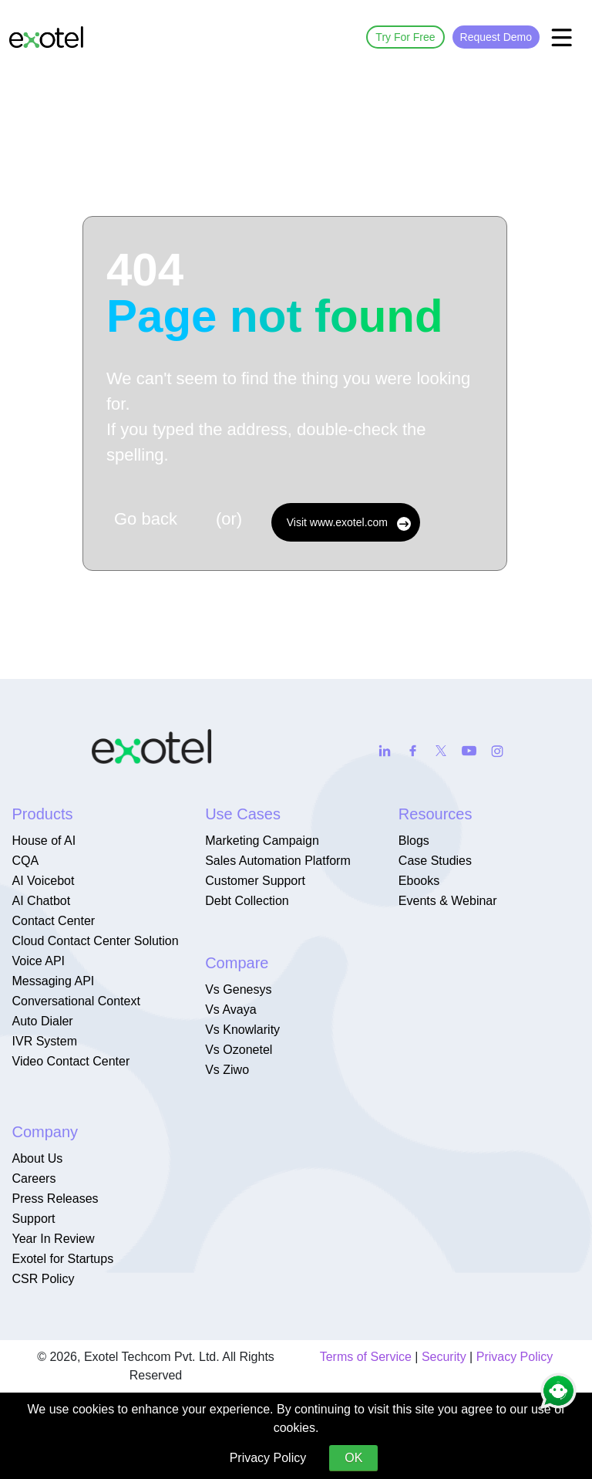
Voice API (39, 960)
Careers (34, 1178)
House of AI (44, 840)
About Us (37, 1158)
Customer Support (255, 880)
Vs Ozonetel (238, 1049)
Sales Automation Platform (278, 860)
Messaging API (53, 981)
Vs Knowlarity (242, 1029)
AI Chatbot (41, 900)
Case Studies (435, 860)
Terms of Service (366, 1356)
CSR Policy (43, 1278)
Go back (145, 518)
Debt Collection (247, 900)
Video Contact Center (71, 1061)
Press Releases (55, 1198)
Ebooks (419, 880)
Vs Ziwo (227, 1069)
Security (444, 1356)
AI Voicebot (43, 880)
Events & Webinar (448, 900)
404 (274, 293)
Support (34, 1218)
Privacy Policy (514, 1356)
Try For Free (405, 37)
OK (353, 1457)
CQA (25, 860)
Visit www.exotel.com (349, 523)
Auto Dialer (42, 1021)
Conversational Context (76, 1001)
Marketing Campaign (262, 840)
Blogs (414, 840)
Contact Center (54, 920)
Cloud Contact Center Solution (95, 940)
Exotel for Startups (63, 1258)
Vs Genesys (238, 989)
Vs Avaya (230, 1009)
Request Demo (496, 37)
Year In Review (53, 1238)
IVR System (44, 1041)
